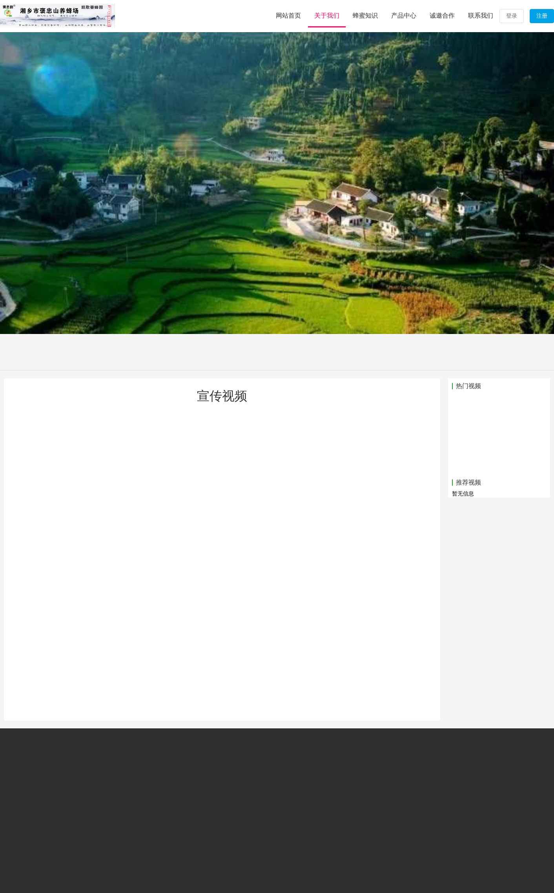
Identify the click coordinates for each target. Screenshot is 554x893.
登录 (511, 16)
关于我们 (326, 15)
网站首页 (288, 15)
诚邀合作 (442, 15)
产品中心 (403, 15)
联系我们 (480, 15)
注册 (541, 16)
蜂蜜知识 (365, 15)
